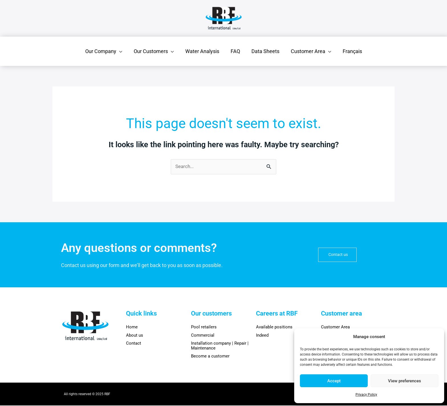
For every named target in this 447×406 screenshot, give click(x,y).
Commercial (202, 335)
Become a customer (210, 356)
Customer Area (335, 327)
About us (134, 335)
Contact (133, 343)
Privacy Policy (366, 395)
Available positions (274, 327)
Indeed (262, 335)
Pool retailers (204, 327)
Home (132, 327)
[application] (123, 51)
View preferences (404, 380)
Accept (334, 380)
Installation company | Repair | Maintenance (220, 346)
